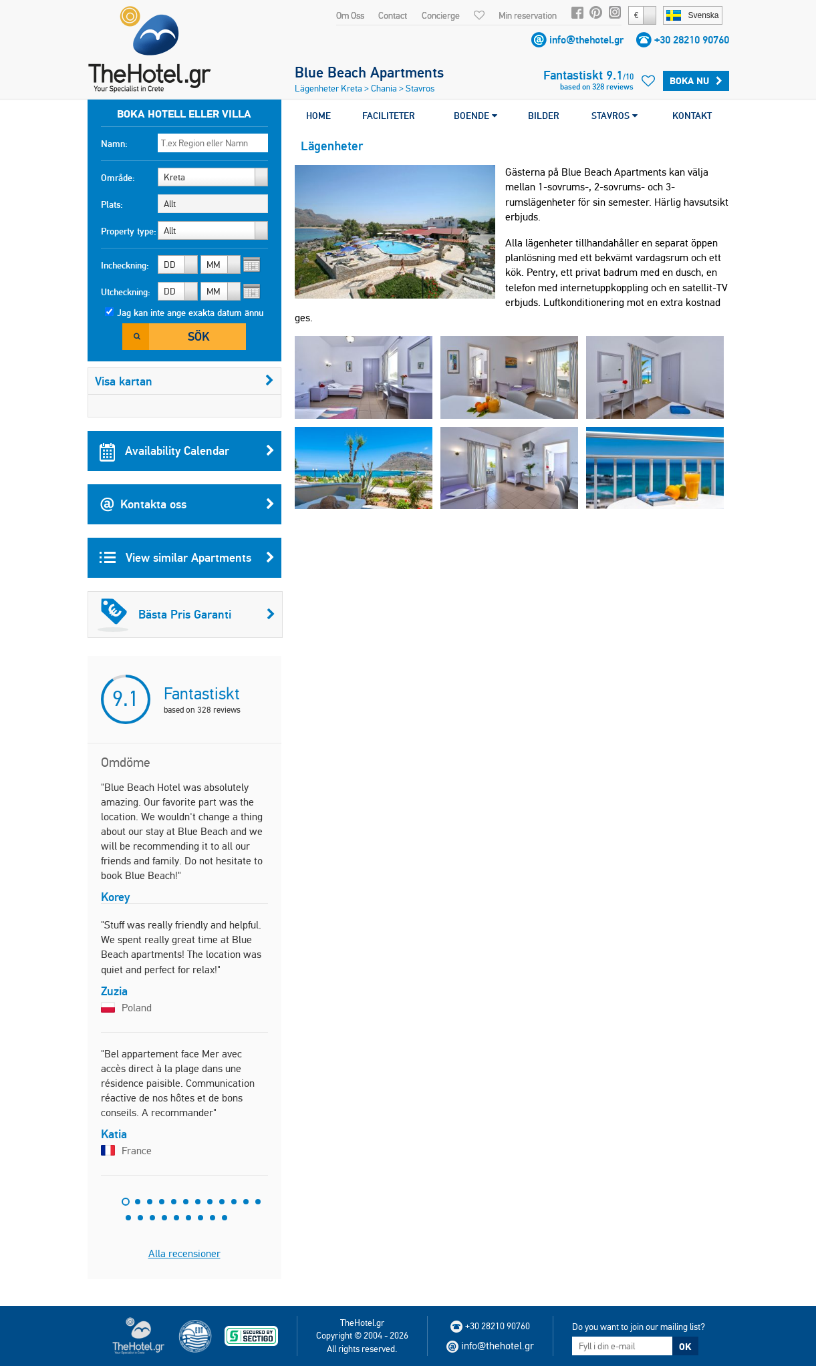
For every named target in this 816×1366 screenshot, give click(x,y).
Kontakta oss (187, 504)
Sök (198, 336)
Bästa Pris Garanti (186, 614)
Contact (392, 15)
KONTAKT (692, 116)
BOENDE (475, 116)
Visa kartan (184, 381)
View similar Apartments (187, 558)
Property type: (128, 231)
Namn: (114, 144)
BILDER (543, 116)
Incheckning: (125, 265)
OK (685, 1347)
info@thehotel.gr (586, 40)
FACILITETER (388, 116)
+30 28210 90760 (691, 40)
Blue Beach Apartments (369, 72)
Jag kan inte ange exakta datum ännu (190, 313)
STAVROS (614, 116)
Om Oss (350, 15)
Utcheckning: (125, 292)
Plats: (112, 204)
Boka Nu (696, 81)
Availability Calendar (187, 451)
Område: (118, 178)
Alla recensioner (184, 1253)
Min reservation (528, 15)
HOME (318, 116)
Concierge (441, 15)
